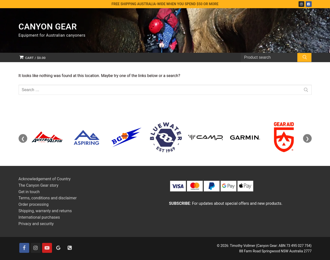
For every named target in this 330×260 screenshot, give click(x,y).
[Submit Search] (304, 58)
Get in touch (29, 191)
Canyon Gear (48, 26)
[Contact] (70, 248)
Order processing (34, 204)
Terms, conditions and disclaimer (48, 198)
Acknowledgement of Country (45, 179)
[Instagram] (301, 4)
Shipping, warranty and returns (45, 210)
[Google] (58, 248)
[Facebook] (308, 4)
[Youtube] (47, 248)
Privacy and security (36, 223)
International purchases (39, 217)
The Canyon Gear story (38, 185)
